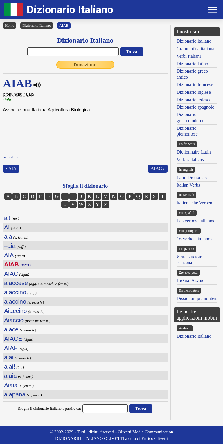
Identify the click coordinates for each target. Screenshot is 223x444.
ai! (7, 217)
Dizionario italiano (194, 41)
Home (9, 25)
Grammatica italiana (195, 48)
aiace (11, 329)
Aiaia (10, 385)
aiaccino (15, 292)
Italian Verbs (188, 185)
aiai (8, 357)
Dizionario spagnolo (195, 106)
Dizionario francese (195, 84)
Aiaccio (14, 320)
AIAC (11, 273)
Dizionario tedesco (194, 99)
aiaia (10, 375)
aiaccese (16, 282)
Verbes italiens (190, 159)
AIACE (13, 338)
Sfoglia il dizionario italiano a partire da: (49, 408)
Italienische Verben (194, 202)
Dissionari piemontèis (197, 298)
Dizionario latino (192, 63)
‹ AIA (11, 168)
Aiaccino (15, 310)
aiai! (9, 366)
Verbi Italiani (189, 56)
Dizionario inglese (194, 92)
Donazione (85, 64)
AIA (9, 255)
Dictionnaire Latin (194, 151)
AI (7, 227)
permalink (10, 157)
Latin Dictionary (192, 177)
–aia (9, 245)
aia (8, 236)
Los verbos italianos (195, 220)
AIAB (64, 25)
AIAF (10, 347)
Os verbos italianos (194, 238)
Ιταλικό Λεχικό (190, 280)
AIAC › (158, 168)
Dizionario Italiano (70, 9)
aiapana (15, 394)
